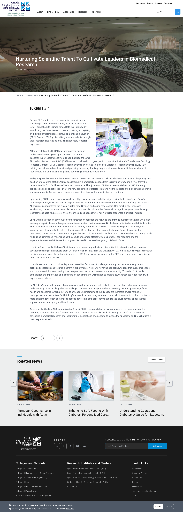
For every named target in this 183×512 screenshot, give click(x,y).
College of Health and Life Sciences (31, 486)
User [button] (177, 12)
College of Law (22, 482)
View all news (156, 359)
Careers (135, 495)
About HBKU (137, 468)
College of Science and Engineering (31, 477)
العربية (159, 11)
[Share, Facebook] (52, 338)
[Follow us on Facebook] (64, 446)
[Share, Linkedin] (44, 338)
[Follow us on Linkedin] (57, 446)
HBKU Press (137, 486)
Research (136, 482)
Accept (158, 506)
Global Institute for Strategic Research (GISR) (87, 482)
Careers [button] (158, 3)
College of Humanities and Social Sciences (35, 473)
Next (169, 383)
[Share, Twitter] (59, 338)
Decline (168, 506)
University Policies (140, 473)
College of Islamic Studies (27, 468)
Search (167, 12)
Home (20, 95)
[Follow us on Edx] (84, 446)
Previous (13, 383)
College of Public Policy (26, 491)
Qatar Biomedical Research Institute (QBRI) (86, 468)
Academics (137, 477)
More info (70, 509)
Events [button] (150, 3)
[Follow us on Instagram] (77, 446)
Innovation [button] (97, 12)
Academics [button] (68, 12)
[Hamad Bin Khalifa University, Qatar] (16, 8)
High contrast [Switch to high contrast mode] (177, 3)
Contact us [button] (168, 3)
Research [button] (82, 12)
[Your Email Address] (136, 446)
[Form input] (157, 446)
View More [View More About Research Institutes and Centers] (72, 486)
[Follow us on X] (70, 446)
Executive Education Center (144, 491)
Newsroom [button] (140, 3)
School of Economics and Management (33, 495)
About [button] (40, 12)
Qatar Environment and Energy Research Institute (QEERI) (92, 477)
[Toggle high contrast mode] (176, 3)
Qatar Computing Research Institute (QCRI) (86, 473)
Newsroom (32, 95)
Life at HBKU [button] (53, 12)
